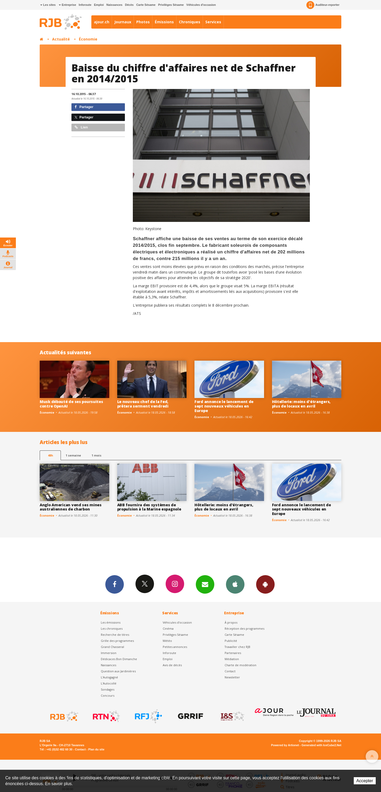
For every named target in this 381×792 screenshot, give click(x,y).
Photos (143, 21)
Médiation (232, 659)
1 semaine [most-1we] (73, 455)
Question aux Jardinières (118, 671)
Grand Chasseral (112, 646)
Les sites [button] (48, 4)
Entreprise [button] (67, 4)
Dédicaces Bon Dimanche (119, 659)
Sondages (107, 689)
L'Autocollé (108, 683)
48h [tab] (50, 455)
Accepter (364, 780)
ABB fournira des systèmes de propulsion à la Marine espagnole (149, 507)
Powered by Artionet (285, 745)
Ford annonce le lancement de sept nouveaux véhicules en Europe (223, 406)
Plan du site (96, 749)
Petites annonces (175, 646)
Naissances (114, 4)
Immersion (108, 653)
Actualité (61, 39)
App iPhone (235, 584)
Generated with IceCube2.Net (321, 745)
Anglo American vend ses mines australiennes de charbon (71, 507)
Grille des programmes (117, 640)
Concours (107, 695)
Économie (88, 39)
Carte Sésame (146, 4)
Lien (81, 127)
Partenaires (233, 653)
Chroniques (189, 21)
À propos (231, 622)
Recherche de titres (115, 634)
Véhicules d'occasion (201, 4)
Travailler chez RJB (237, 646)
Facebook (114, 584)
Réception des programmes (244, 628)
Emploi (99, 4)
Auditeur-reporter (322, 5)
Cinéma (168, 628)
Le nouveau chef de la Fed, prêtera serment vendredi (143, 404)
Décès (129, 4)
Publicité (231, 640)
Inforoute (85, 4)
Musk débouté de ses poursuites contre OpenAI (71, 404)
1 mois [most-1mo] (96, 455)
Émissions (164, 21)
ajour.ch (101, 21)
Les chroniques (112, 628)
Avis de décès (172, 665)
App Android (265, 584)
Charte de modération (240, 665)
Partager (84, 107)
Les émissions (110, 622)
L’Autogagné (109, 677)
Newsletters (205, 584)
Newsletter (232, 677)
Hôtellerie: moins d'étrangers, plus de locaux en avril (301, 404)
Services (213, 21)
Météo (167, 640)
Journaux (122, 21)
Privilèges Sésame (171, 4)
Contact (230, 671)
